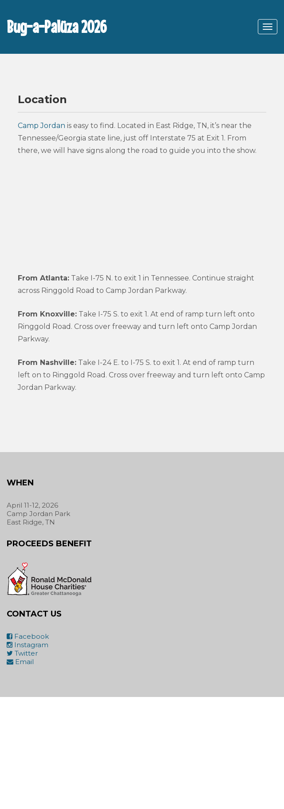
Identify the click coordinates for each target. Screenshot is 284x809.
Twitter (22, 653)
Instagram (27, 645)
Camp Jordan (41, 125)
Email (20, 661)
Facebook (28, 636)
